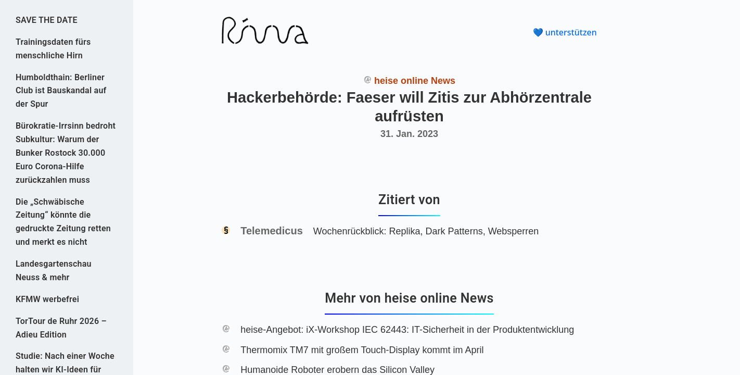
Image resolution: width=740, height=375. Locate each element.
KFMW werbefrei (47, 299)
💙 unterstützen (565, 32)
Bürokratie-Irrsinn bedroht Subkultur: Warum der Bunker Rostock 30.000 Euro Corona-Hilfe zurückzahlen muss (66, 153)
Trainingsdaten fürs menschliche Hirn (53, 48)
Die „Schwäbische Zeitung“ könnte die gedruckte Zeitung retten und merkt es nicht (63, 222)
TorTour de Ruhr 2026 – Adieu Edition (61, 328)
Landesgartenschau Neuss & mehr (54, 270)
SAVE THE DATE (47, 20)
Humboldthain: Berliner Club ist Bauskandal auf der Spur (61, 90)
